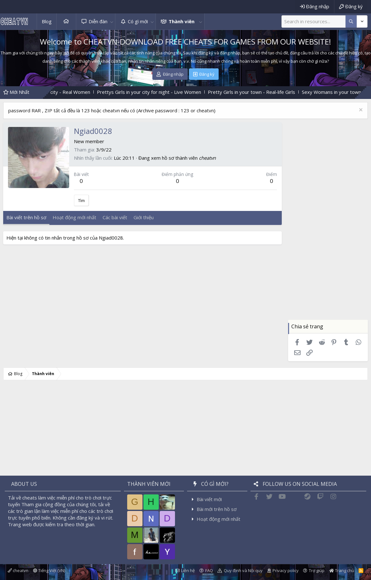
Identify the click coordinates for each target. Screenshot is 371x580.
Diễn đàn (98, 21)
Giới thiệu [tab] (144, 217)
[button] (111, 21)
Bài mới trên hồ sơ (216, 509)
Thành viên (181, 21)
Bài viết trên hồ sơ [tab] (26, 217)
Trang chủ (66, 21)
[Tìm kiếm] (313, 21)
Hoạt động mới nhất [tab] (74, 217)
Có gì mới (138, 21)
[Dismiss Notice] (360, 110)
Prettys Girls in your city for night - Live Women (157, 92)
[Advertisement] (328, 224)
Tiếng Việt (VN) (49, 570)
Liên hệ (188, 570)
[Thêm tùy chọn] (351, 21)
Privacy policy (286, 570)
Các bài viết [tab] (115, 217)
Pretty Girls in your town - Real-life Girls (259, 92)
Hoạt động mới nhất (218, 519)
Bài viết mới (209, 499)
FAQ (209, 570)
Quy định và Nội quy (243, 570)
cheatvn (207, 158)
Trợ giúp (316, 570)
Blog (47, 21)
